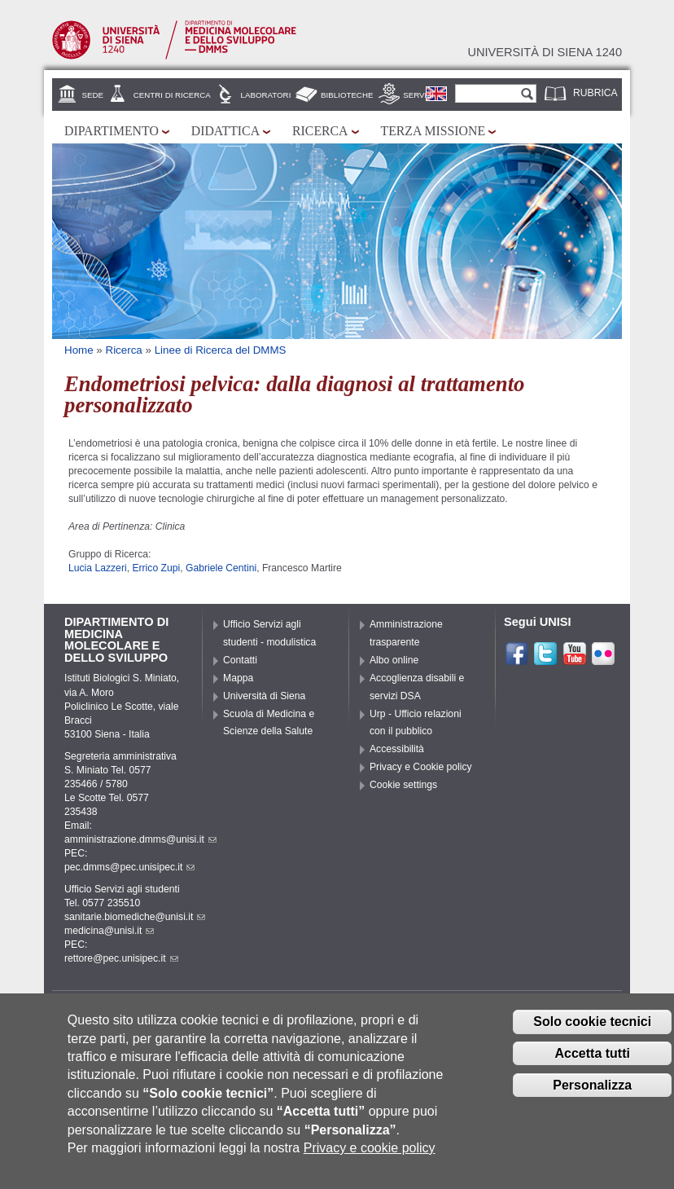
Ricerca (320, 131)
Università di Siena (264, 696)
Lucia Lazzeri (97, 568)
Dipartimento (111, 131)
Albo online (394, 660)
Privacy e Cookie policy (421, 767)
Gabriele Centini (221, 568)
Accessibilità (397, 749)
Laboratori (266, 94)
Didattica (225, 131)
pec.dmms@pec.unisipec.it (129, 867)
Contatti (240, 660)
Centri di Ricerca (172, 94)
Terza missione (433, 131)
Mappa (238, 678)
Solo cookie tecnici (592, 1033)
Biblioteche (347, 94)
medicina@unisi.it (109, 930)
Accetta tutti (591, 1065)
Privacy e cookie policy (369, 1159)
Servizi (418, 94)
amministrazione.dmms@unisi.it (140, 839)
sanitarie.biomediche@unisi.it (134, 917)
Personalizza (592, 1096)
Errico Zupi (156, 568)
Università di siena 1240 (544, 52)
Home (79, 350)
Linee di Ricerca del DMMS (221, 350)
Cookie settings (403, 784)
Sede (92, 94)
